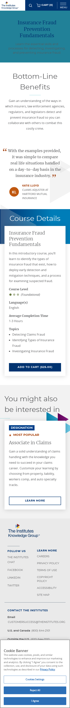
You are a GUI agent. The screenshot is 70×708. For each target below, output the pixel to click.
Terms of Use (47, 570)
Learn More (43, 500)
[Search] (30, 5)
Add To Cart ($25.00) (39, 366)
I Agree (35, 701)
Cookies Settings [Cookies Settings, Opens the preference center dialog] (35, 679)
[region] (35, 674)
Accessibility (47, 588)
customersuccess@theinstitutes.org (36, 622)
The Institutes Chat (18, 560)
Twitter (13, 585)
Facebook (15, 570)
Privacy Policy (48, 563)
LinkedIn (13, 578)
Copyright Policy (45, 579)
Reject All (35, 690)
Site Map (43, 595)
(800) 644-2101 (40, 630)
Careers (43, 556)
